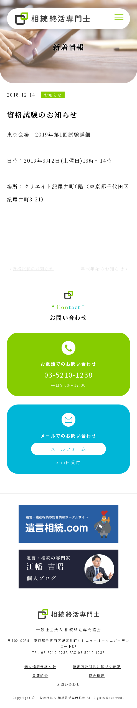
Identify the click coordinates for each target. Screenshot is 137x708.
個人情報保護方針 (40, 666)
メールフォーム (69, 449)
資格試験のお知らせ (33, 268)
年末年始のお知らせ (102, 269)
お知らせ (53, 95)
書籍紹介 (40, 675)
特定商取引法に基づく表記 (97, 666)
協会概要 (97, 675)
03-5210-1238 (68, 375)
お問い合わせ (68, 684)
